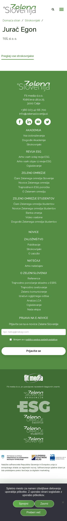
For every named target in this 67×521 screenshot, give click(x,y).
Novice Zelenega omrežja (34, 182)
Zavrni (44, 503)
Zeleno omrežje (33, 173)
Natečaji (33, 260)
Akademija (33, 130)
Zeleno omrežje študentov (33, 198)
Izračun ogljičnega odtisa (34, 296)
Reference (34, 278)
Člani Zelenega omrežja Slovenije (34, 178)
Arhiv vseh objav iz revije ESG (34, 161)
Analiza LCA (34, 300)
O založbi (34, 253)
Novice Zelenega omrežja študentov (34, 208)
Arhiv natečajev (34, 265)
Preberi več (34, 512)
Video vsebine (34, 217)
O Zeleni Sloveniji (33, 273)
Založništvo (33, 239)
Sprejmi (23, 503)
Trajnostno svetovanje (34, 287)
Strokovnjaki (32, 20)
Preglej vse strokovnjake (17, 56)
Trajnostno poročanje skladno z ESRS (34, 282)
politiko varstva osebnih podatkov (41, 339)
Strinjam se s (35, 339)
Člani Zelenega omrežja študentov (33, 203)
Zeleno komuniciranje (34, 291)
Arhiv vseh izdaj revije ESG (34, 156)
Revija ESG (33, 151)
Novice (34, 232)
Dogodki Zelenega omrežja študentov (34, 221)
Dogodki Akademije (34, 140)
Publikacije (34, 244)
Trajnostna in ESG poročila (34, 187)
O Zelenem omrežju (34, 191)
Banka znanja (34, 212)
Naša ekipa (34, 309)
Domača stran (11, 20)
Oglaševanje (34, 165)
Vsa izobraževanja (34, 135)
